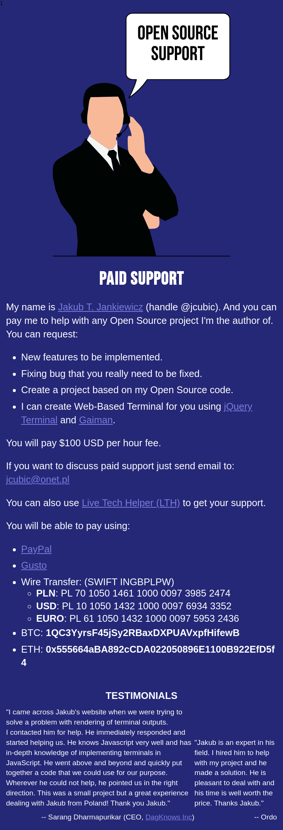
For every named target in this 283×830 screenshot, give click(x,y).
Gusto (34, 565)
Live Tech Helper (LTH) (131, 502)
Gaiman (96, 420)
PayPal (36, 549)
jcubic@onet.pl (37, 479)
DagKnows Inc (168, 817)
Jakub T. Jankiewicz (100, 307)
